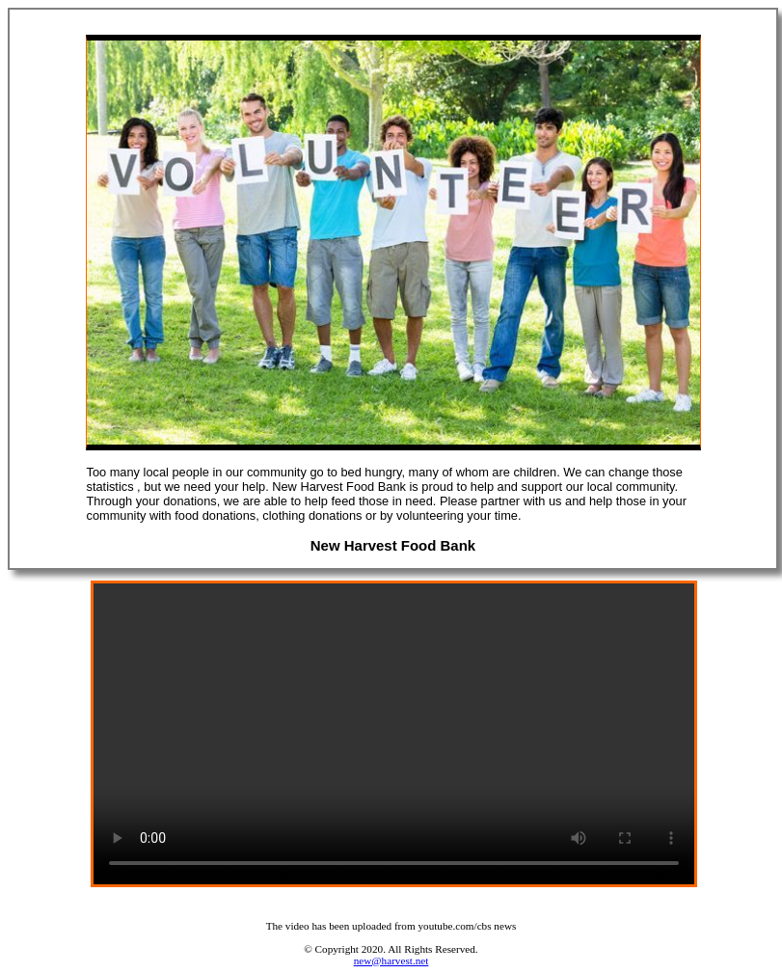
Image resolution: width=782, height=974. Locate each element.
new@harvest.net (391, 960)
